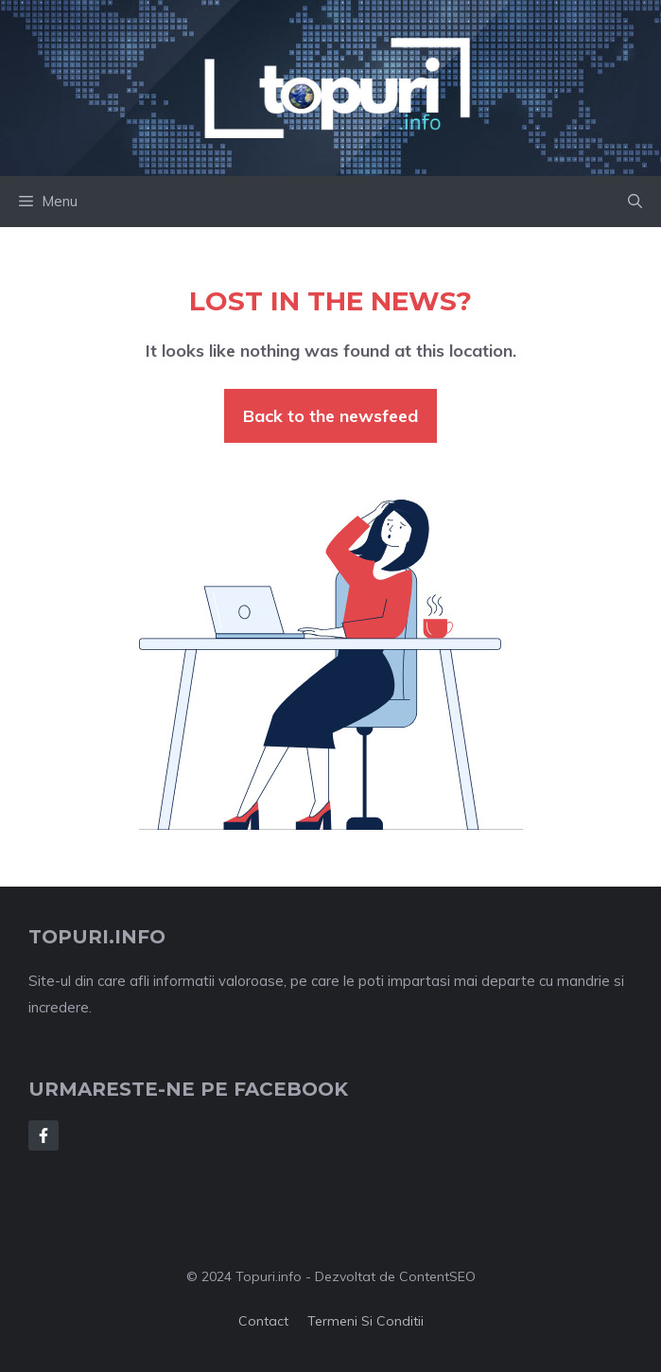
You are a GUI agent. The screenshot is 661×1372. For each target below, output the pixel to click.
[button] (635, 201)
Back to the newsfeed (330, 416)
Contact (263, 1320)
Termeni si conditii (365, 1320)
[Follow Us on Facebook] (43, 1135)
